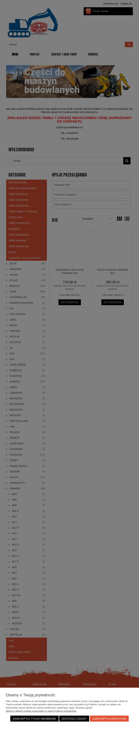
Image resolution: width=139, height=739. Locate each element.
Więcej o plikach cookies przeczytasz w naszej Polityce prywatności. (41, 711)
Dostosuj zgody (74, 718)
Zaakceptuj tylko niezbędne (34, 718)
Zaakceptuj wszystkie (109, 718)
